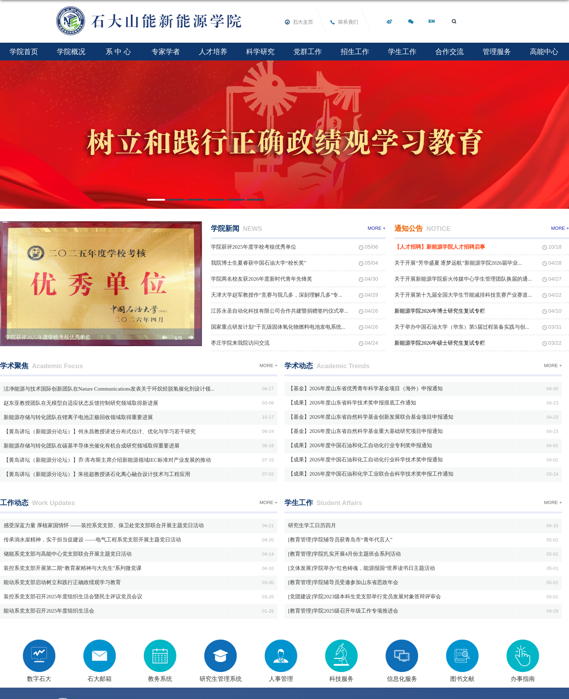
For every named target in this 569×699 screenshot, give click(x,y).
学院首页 (24, 51)
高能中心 (544, 51)
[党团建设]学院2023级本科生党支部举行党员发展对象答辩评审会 (364, 596)
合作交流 (449, 51)
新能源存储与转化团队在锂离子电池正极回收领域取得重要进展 (78, 417)
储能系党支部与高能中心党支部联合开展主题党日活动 (68, 554)
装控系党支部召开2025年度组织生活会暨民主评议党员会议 (73, 596)
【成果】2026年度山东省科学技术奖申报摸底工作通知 (352, 403)
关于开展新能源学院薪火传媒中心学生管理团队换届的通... (463, 279)
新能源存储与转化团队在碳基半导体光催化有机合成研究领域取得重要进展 (92, 446)
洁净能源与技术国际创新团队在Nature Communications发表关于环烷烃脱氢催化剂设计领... (109, 389)
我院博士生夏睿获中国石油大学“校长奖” (258, 263)
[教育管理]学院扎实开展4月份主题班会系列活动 (344, 554)
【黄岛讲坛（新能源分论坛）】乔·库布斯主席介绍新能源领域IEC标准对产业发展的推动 (107, 460)
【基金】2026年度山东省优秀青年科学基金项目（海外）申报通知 (365, 388)
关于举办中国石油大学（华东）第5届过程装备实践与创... (461, 327)
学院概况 (71, 51)
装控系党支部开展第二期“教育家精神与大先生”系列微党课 (73, 568)
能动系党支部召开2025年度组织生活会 (49, 611)
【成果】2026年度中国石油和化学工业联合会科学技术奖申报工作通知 (370, 474)
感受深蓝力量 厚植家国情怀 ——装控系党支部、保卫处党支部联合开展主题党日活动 (104, 525)
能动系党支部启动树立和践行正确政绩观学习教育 (62, 582)
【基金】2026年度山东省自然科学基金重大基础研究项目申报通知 (365, 431)
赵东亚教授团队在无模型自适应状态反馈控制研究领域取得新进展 (81, 403)
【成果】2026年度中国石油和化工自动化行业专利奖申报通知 (360, 445)
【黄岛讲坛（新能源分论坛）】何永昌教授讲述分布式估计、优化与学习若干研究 (100, 431)
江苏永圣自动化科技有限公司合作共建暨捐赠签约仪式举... (279, 311)
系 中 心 (118, 51)
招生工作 (355, 51)
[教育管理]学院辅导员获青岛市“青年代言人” (340, 539)
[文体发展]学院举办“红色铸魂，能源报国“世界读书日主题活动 (361, 568)
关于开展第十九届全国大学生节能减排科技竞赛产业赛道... (463, 295)
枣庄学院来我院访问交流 (240, 343)
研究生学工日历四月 (312, 525)
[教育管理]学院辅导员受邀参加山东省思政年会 (343, 582)
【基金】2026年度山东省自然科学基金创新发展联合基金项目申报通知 (370, 417)
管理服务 (497, 51)
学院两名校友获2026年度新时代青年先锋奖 (261, 279)
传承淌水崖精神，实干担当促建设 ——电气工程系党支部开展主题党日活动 (92, 539)
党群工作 (307, 51)
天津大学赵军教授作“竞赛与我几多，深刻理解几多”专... (276, 295)
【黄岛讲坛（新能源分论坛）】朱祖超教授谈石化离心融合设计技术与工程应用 (97, 474)
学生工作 (402, 51)
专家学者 (165, 51)
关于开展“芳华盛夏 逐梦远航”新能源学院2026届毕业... (458, 263)
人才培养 (213, 51)
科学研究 (260, 51)
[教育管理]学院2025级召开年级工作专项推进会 (343, 611)
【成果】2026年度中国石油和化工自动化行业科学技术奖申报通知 (365, 459)
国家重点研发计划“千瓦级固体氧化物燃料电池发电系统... (278, 327)
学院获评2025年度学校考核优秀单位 (48, 337)
